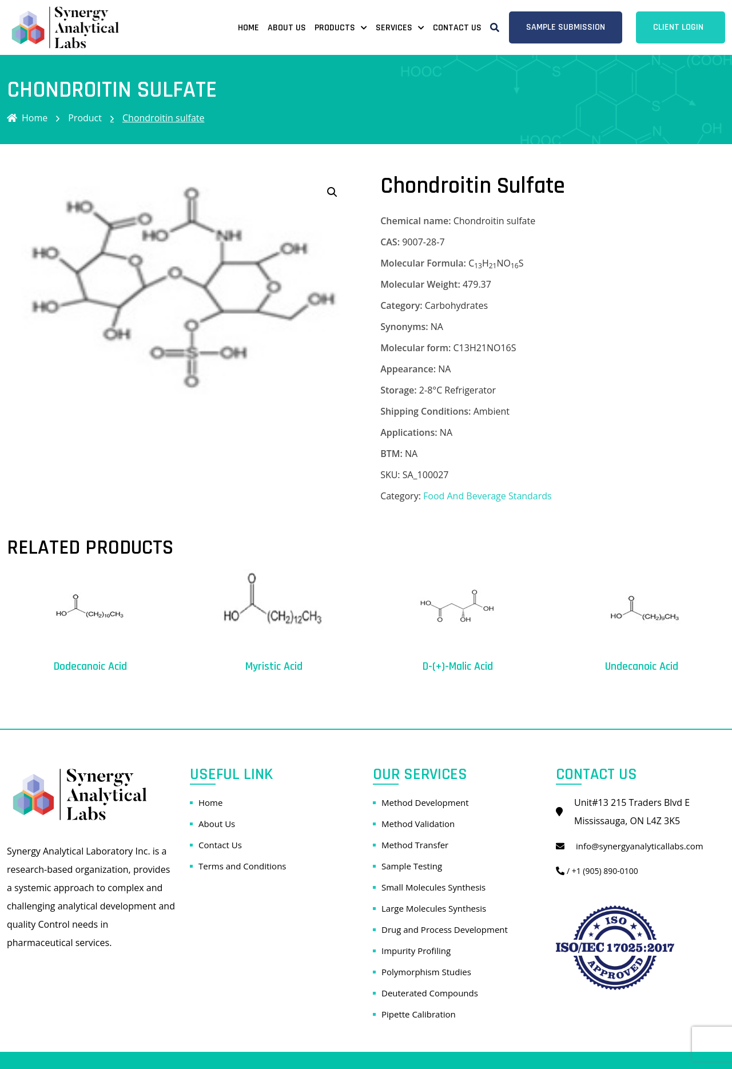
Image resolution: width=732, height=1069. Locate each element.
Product (85, 118)
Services (394, 28)
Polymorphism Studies (426, 971)
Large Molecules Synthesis (433, 908)
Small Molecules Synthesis (433, 887)
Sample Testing (411, 866)
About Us (287, 28)
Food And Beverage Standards (487, 496)
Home (248, 28)
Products (335, 28)
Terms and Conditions (242, 866)
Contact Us (457, 28)
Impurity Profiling (416, 950)
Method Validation (418, 823)
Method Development (425, 802)
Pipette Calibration (418, 1014)
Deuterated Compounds (429, 993)
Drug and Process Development (444, 929)
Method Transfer (414, 845)
